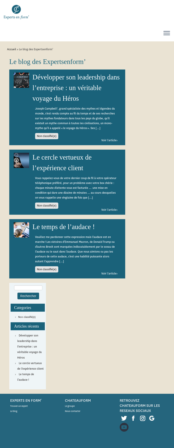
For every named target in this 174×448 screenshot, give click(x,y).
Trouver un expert (19, 406)
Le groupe (70, 406)
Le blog (13, 411)
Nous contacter (72, 411)
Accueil (11, 49)
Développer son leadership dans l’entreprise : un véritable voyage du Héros (29, 346)
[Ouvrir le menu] (166, 33)
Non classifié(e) (27, 317)
